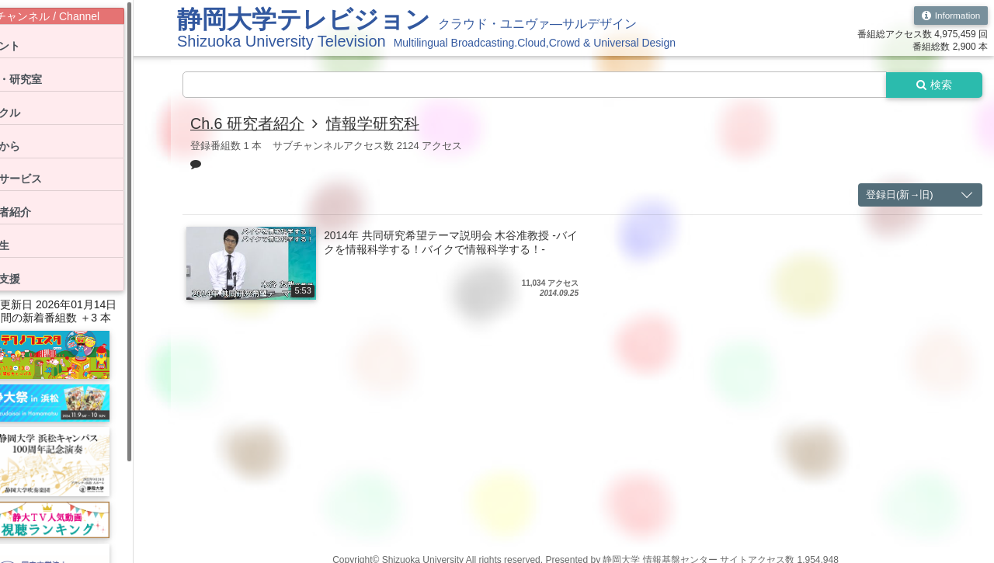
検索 (933, 84)
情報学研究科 (373, 124)
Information (950, 15)
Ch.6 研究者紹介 (247, 124)
